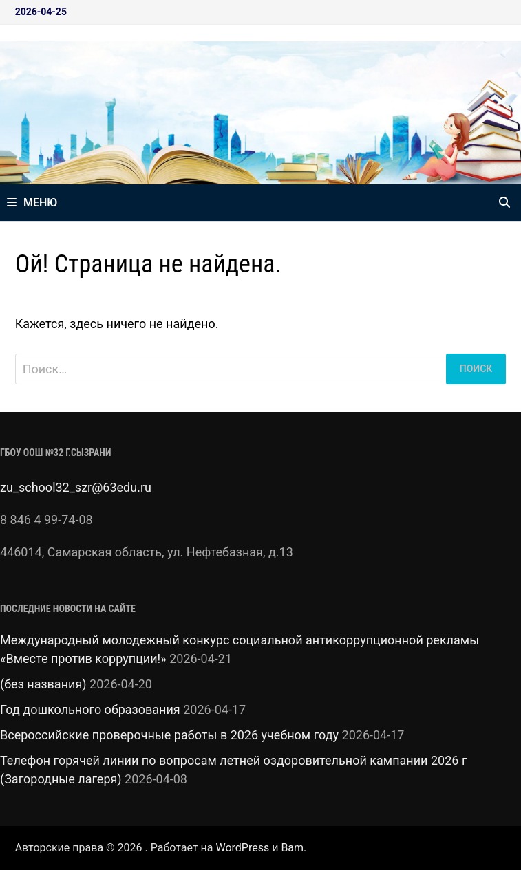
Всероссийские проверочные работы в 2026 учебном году (169, 735)
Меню (32, 202)
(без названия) (43, 684)
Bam (292, 847)
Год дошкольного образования (90, 709)
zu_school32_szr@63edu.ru (75, 487)
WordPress (242, 847)
